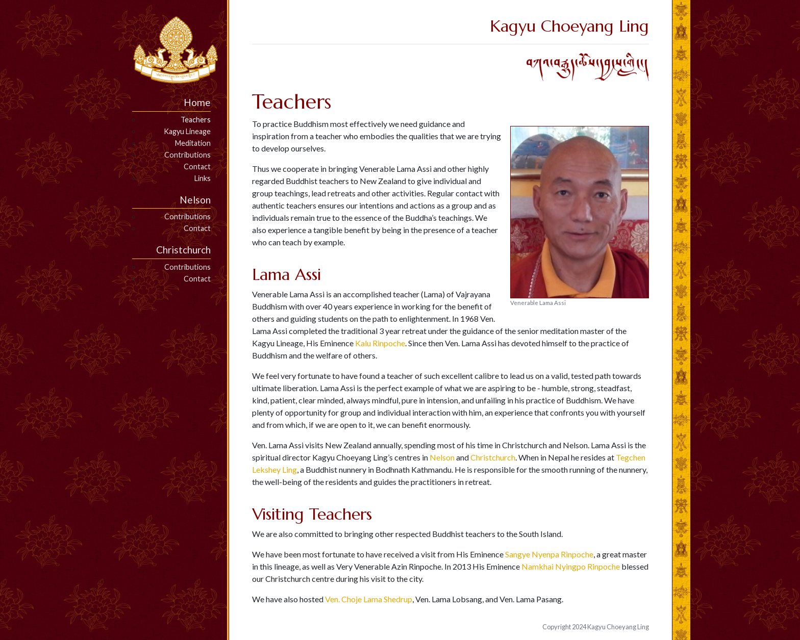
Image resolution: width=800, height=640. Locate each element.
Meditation (193, 143)
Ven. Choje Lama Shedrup (368, 599)
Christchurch (492, 457)
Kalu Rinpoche (380, 343)
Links (202, 178)
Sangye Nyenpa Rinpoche (549, 554)
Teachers (196, 119)
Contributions (187, 154)
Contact (197, 166)
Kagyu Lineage (187, 131)
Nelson (442, 457)
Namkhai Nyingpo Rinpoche (570, 566)
